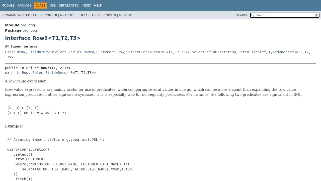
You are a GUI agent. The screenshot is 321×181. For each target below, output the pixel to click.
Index (86, 5)
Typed (273, 52)
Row (121, 52)
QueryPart (105, 52)
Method (66, 15)
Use (53, 5)
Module (8, 5)
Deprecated (69, 5)
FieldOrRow (15, 52)
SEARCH (242, 15)
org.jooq (28, 25)
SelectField (137, 52)
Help (98, 5)
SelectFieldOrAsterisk (214, 52)
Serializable (251, 52)
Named (89, 52)
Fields (75, 52)
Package (24, 5)
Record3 (159, 52)
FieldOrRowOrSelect (47, 52)
